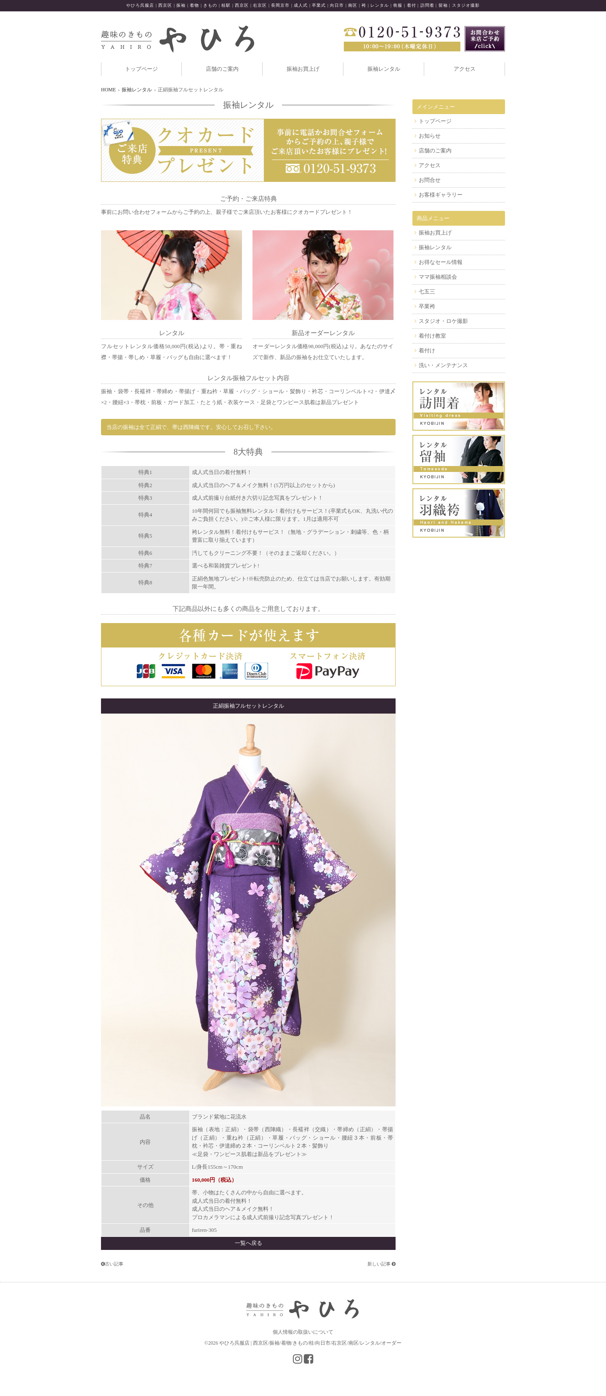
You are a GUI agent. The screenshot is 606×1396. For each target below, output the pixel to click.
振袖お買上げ (303, 69)
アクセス (465, 69)
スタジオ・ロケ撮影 (443, 321)
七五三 (427, 291)
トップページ (141, 69)
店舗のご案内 (222, 69)
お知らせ (430, 136)
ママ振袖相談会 (438, 277)
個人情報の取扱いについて (303, 1332)
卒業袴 (427, 306)
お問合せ (430, 180)
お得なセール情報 (440, 262)
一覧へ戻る (248, 1243)
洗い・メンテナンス (443, 365)
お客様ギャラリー (440, 195)
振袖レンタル (383, 69)
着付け (427, 350)
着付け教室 (432, 336)
